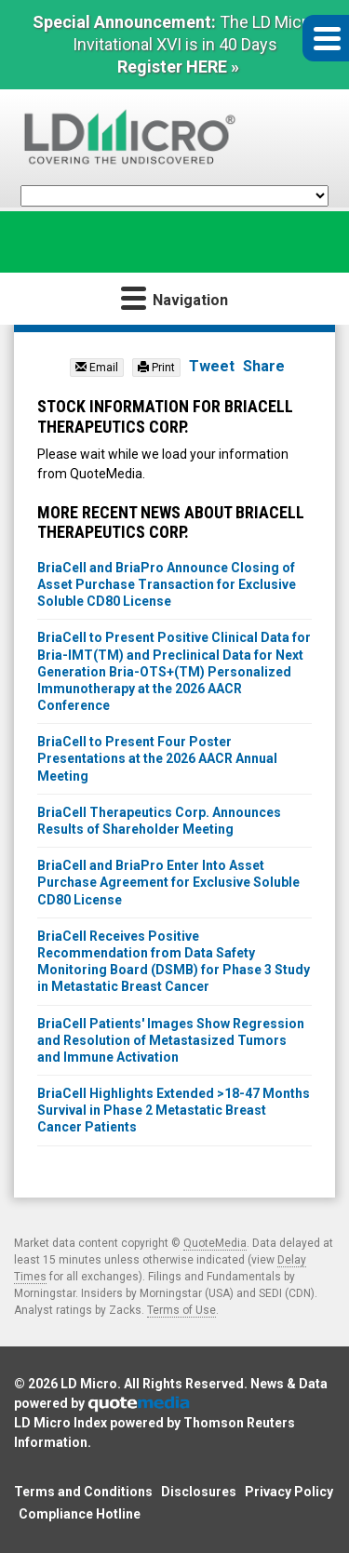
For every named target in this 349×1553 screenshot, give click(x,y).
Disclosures (198, 1491)
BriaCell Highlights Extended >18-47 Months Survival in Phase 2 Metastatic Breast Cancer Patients (173, 1110)
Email (96, 367)
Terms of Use (181, 1310)
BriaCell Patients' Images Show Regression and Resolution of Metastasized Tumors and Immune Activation (170, 1040)
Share (264, 366)
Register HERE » (178, 66)
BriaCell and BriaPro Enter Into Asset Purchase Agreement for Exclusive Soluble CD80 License (168, 882)
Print (156, 367)
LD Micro (88, 1383)
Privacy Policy (289, 1491)
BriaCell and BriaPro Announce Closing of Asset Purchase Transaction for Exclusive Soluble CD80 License (166, 584)
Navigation (174, 297)
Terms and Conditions (83, 1491)
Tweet (212, 366)
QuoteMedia (215, 1243)
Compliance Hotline (80, 1513)
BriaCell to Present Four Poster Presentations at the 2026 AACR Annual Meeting (157, 758)
